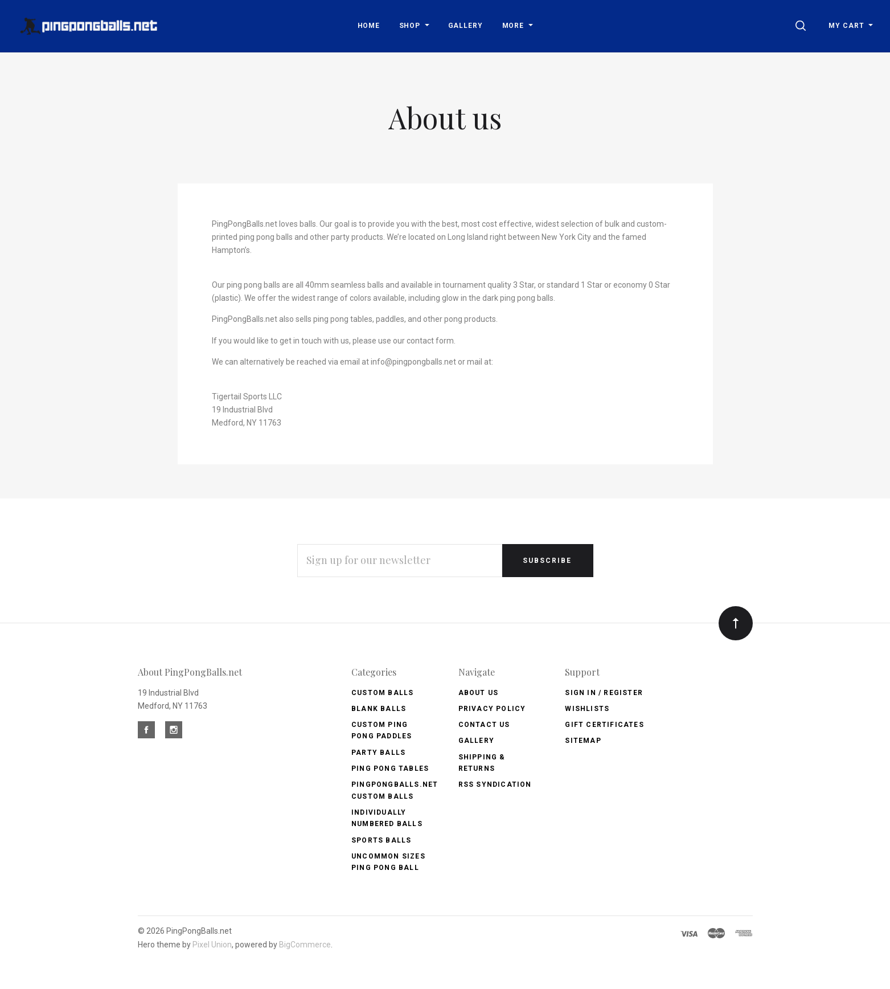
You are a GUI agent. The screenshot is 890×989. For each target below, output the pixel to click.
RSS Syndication (495, 784)
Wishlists (587, 709)
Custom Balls (382, 693)
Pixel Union (212, 944)
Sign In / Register (604, 693)
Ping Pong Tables (390, 769)
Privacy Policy (492, 709)
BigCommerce (305, 944)
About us (478, 693)
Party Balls (378, 753)
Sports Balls (381, 840)
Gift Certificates (604, 725)
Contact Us (484, 725)
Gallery (476, 741)
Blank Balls (378, 709)
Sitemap (583, 741)
